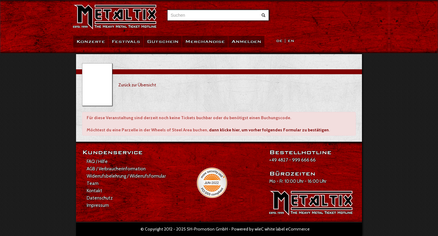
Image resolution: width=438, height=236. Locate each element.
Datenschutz (100, 198)
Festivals (126, 41)
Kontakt (94, 190)
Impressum (98, 205)
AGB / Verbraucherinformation (116, 169)
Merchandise (205, 41)
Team (93, 183)
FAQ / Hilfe (97, 161)
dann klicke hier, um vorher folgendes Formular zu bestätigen (269, 130)
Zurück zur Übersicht (137, 85)
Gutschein (163, 41)
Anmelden (246, 41)
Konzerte (90, 41)
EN (291, 41)
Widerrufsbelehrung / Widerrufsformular (126, 176)
